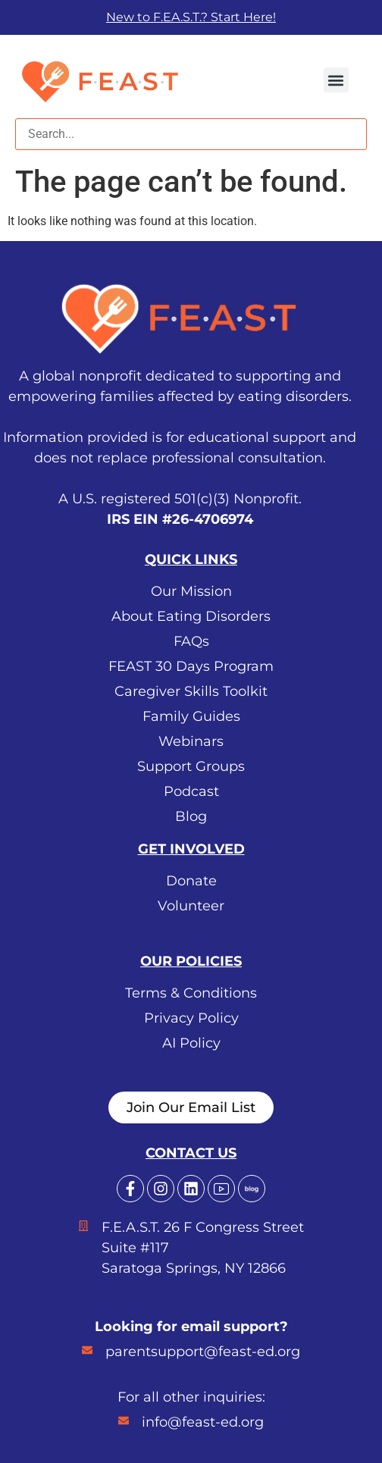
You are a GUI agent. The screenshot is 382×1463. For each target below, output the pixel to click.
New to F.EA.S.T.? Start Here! (191, 17)
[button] (336, 79)
